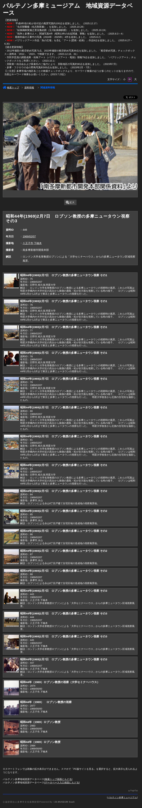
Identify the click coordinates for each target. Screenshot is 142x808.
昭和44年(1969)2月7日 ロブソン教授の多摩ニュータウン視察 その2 (63, 490)
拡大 (70, 202)
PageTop (134, 791)
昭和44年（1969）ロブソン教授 (40, 722)
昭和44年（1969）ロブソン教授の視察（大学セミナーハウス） (60, 682)
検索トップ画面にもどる (58, 779)
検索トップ (11, 87)
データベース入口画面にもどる (62, 782)
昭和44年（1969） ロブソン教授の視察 (46, 702)
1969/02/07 (29, 236)
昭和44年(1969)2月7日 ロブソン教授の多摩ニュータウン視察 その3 (63, 590)
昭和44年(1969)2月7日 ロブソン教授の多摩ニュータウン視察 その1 (63, 275)
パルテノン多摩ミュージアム (122, 797)
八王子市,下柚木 (32, 243)
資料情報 (29, 87)
